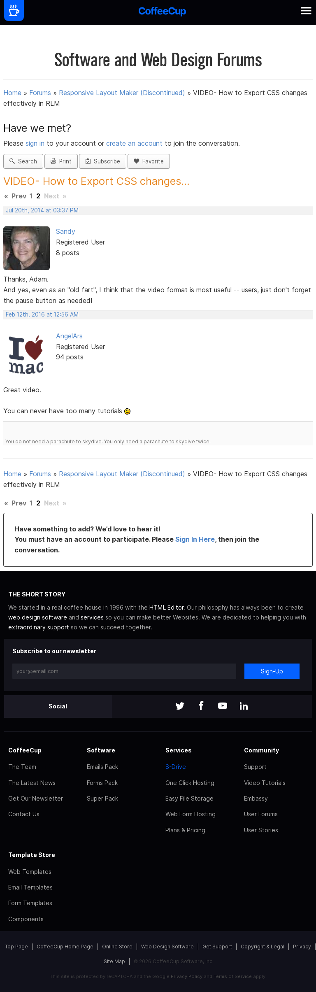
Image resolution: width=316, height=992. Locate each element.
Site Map (114, 961)
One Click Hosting (189, 782)
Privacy (302, 946)
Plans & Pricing (185, 830)
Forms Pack (102, 782)
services (92, 617)
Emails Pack (102, 766)
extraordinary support (38, 627)
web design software (37, 617)
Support (255, 766)
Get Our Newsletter (35, 798)
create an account (134, 143)
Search (23, 161)
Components (26, 918)
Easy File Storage (189, 798)
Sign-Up (272, 671)
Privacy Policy (186, 976)
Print (61, 161)
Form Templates (30, 902)
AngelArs (69, 336)
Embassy (256, 798)
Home (12, 92)
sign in (36, 143)
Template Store (31, 854)
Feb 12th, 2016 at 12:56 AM (42, 314)
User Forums (261, 813)
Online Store (117, 946)
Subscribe (102, 161)
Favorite (149, 161)
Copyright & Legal (262, 946)
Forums (40, 92)
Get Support (217, 946)
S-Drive (175, 766)
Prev (19, 196)
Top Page (16, 946)
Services (178, 750)
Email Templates (30, 887)
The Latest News (32, 782)
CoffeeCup (25, 750)
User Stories (261, 830)
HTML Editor (166, 607)
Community (261, 750)
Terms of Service (233, 976)
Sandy (65, 231)
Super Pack (102, 798)
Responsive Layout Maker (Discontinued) (122, 92)
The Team (22, 766)
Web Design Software (167, 946)
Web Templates (29, 871)
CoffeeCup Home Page (65, 946)
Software (101, 750)
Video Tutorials (265, 782)
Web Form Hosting (190, 813)
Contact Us (24, 813)
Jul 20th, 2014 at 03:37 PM (42, 210)
